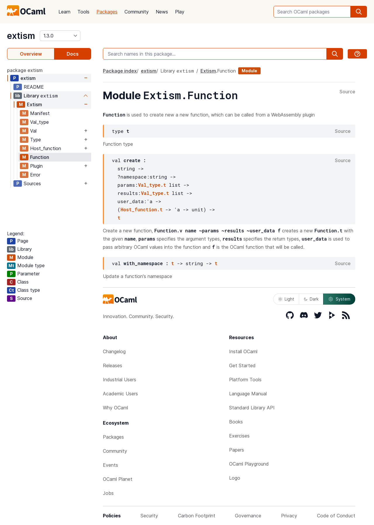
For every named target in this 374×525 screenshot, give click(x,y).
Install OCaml (243, 351)
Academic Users (120, 394)
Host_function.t (141, 209)
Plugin (36, 166)
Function (39, 157)
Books (236, 422)
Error (35, 175)
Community (136, 12)
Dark (311, 298)
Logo (234, 478)
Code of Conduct (336, 516)
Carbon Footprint (196, 516)
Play (179, 12)
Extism (34, 104)
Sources (32, 183)
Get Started (242, 365)
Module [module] (249, 70)
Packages (106, 12)
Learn (64, 12)
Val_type (39, 122)
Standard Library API (252, 408)
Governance (248, 516)
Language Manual (248, 394)
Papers (236, 450)
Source (347, 92)
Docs (73, 54)
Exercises (239, 436)
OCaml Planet (117, 479)
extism (21, 35)
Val (33, 131)
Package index (120, 71)
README (34, 87)
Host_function (45, 148)
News (162, 12)
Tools (83, 12)
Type (35, 140)
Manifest (40, 113)
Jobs (108, 493)
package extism (25, 70)
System (339, 299)
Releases (112, 365)
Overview (31, 54)
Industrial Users (119, 379)
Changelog (114, 351)
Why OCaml (115, 408)
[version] (60, 35)
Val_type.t (152, 185)
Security (149, 516)
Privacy (289, 516)
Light (286, 298)
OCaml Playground (249, 464)
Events (110, 465)
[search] (359, 12)
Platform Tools (245, 379)
